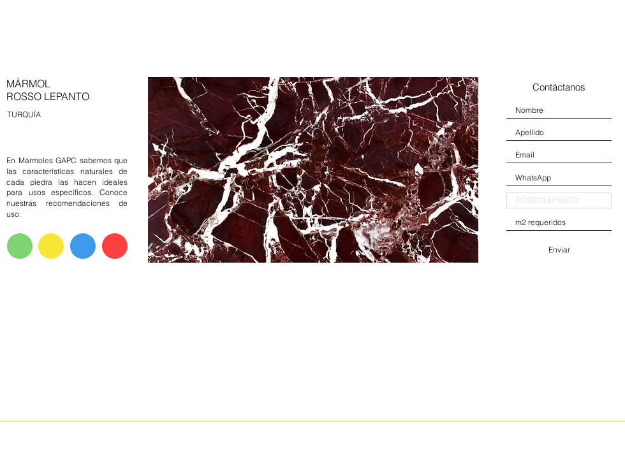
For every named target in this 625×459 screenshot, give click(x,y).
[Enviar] (559, 250)
